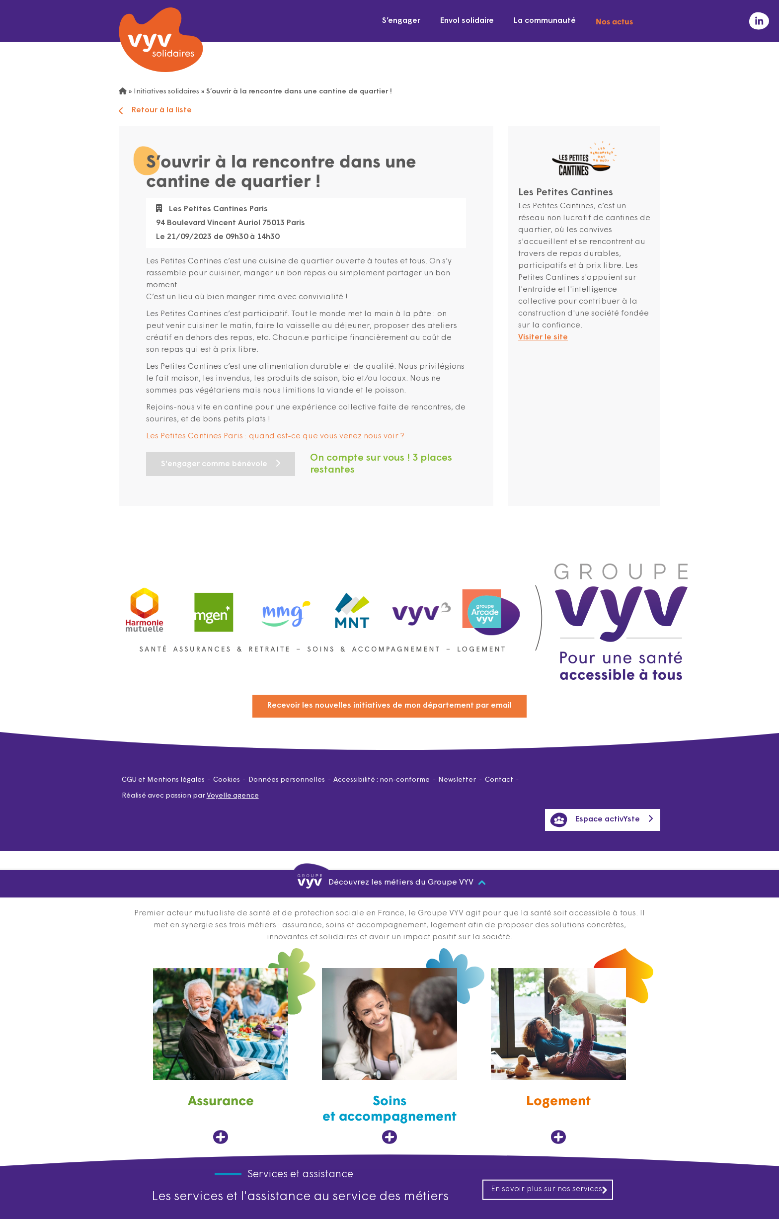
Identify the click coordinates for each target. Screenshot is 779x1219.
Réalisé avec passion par (190, 796)
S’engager (401, 21)
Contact (499, 780)
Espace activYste (595, 820)
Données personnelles (286, 780)
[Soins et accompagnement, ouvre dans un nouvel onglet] (389, 1056)
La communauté (545, 21)
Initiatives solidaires (166, 91)
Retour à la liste (155, 110)
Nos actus (614, 20)
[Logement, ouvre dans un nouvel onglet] (558, 1056)
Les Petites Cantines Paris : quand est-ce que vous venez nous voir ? (275, 436)
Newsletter (457, 780)
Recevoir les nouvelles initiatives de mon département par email (389, 706)
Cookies (226, 780)
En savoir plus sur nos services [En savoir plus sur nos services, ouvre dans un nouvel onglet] (549, 1189)
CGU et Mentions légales (163, 780)
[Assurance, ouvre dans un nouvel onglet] (221, 1056)
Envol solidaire (467, 21)
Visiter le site (543, 337)
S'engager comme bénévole (214, 464)
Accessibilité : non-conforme (381, 780)
